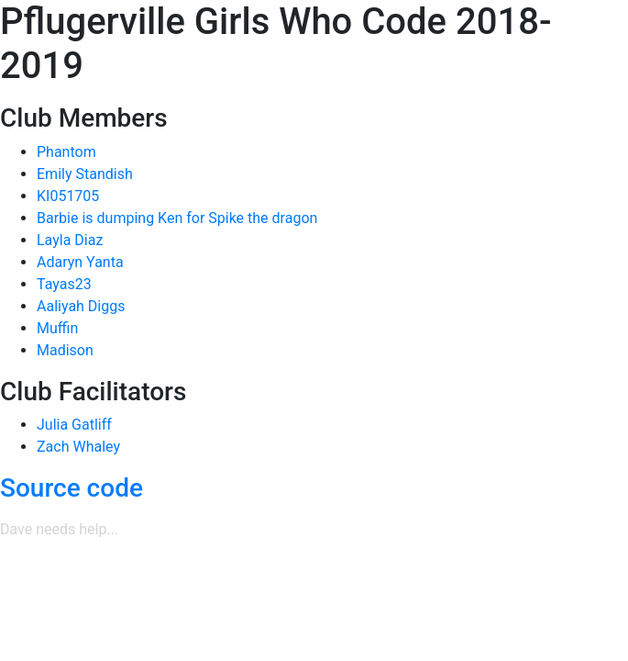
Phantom (66, 152)
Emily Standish (85, 174)
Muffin (57, 328)
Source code (71, 488)
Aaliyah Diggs (81, 306)
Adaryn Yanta (80, 262)
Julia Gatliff (74, 424)
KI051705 (68, 196)
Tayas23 (64, 284)
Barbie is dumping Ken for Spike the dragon (177, 218)
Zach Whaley (78, 446)
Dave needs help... (59, 529)
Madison (65, 350)
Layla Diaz (70, 240)
